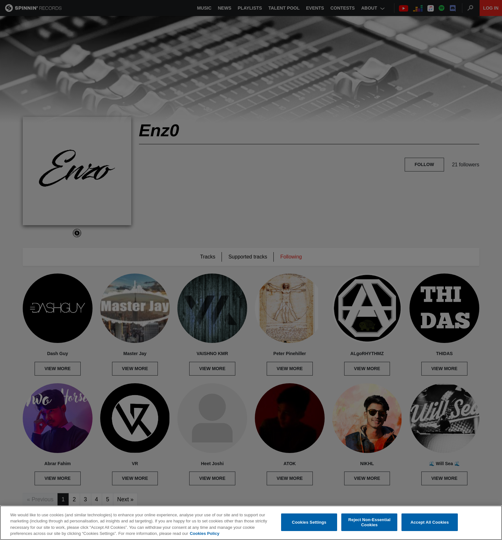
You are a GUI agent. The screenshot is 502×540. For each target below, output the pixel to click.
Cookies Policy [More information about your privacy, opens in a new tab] (204, 533)
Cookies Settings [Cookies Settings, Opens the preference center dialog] (309, 522)
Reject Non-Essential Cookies (369, 523)
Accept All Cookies (429, 522)
